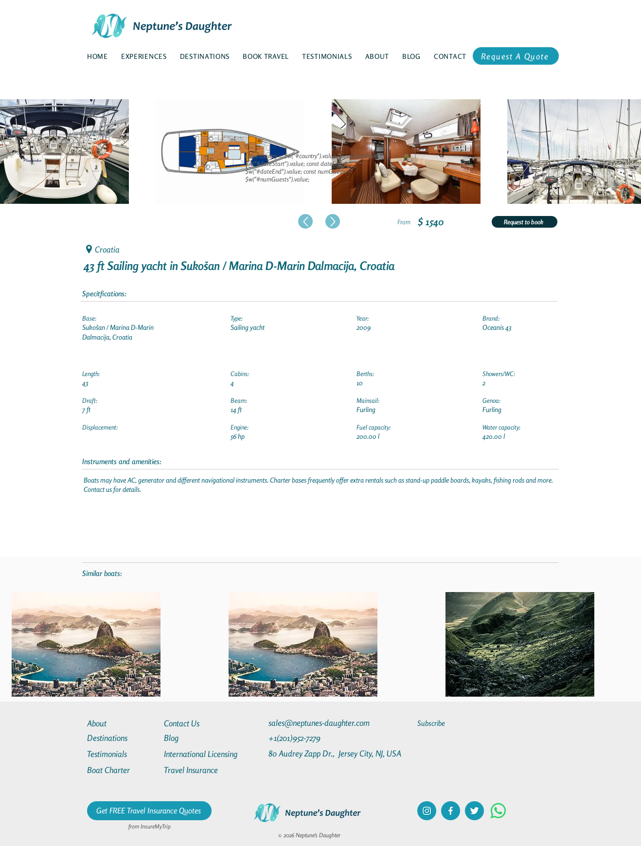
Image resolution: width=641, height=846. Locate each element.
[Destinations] (122, 738)
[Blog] (199, 738)
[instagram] (426, 810)
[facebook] (450, 810)
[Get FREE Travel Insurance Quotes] (149, 810)
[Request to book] (524, 222)
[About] (122, 723)
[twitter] (474, 810)
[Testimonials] (122, 754)
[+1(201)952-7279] (313, 738)
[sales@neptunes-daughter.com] (321, 723)
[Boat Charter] (122, 770)
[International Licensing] (207, 754)
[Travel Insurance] (199, 770)
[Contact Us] (199, 723)
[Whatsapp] (498, 810)
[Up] (305, 221)
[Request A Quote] (516, 56)
